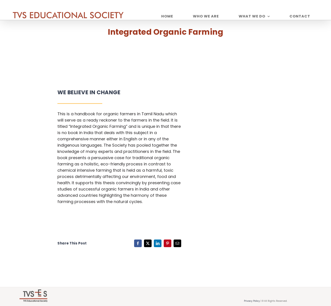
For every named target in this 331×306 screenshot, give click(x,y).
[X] (148, 243)
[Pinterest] (167, 243)
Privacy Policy (252, 301)
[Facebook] (138, 243)
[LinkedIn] (158, 243)
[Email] (177, 243)
